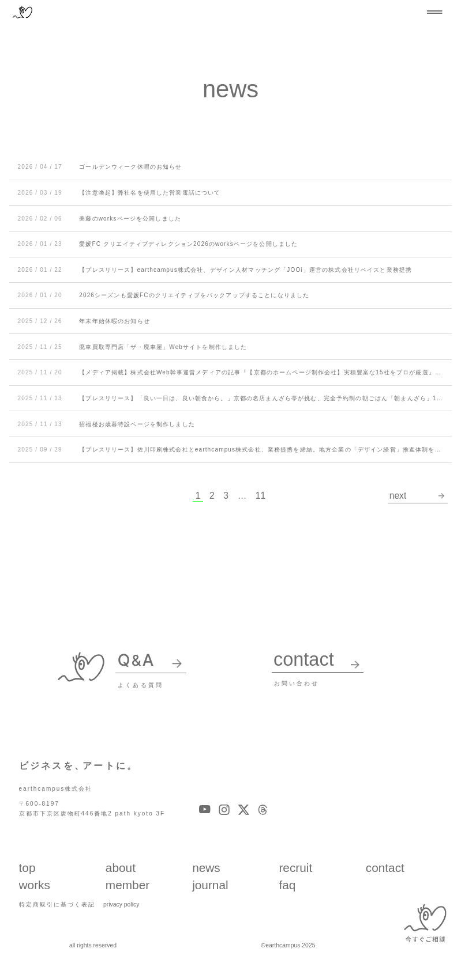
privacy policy (121, 904)
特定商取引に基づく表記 (57, 904)
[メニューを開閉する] (434, 12)
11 (260, 495)
